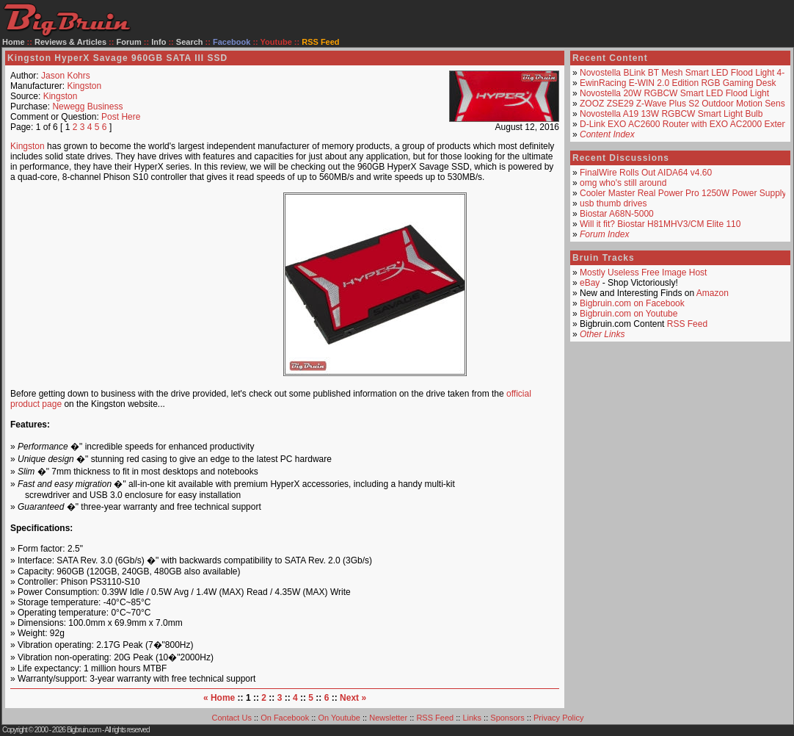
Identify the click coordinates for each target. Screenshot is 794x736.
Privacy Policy (558, 717)
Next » (353, 698)
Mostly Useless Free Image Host (643, 272)
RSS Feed (687, 324)
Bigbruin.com (84, 730)
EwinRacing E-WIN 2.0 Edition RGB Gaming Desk (678, 83)
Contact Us (232, 717)
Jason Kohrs (65, 76)
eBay (590, 283)
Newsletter (388, 717)
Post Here (120, 117)
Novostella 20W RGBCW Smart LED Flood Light (674, 93)
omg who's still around (623, 183)
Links (471, 717)
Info (158, 41)
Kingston (84, 86)
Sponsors (507, 717)
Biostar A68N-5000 (617, 214)
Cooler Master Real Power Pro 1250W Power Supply (683, 193)
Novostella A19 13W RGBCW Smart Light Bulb (671, 114)
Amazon (712, 293)
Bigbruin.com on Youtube (628, 314)
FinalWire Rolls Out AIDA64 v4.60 (646, 172)
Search (189, 41)
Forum (129, 41)
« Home (219, 698)
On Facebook (285, 717)
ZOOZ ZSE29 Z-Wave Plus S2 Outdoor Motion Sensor (686, 103)
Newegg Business (87, 106)
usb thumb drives (613, 203)
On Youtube (339, 717)
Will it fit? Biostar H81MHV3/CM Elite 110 (660, 224)
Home (13, 41)
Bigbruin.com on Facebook (632, 303)
